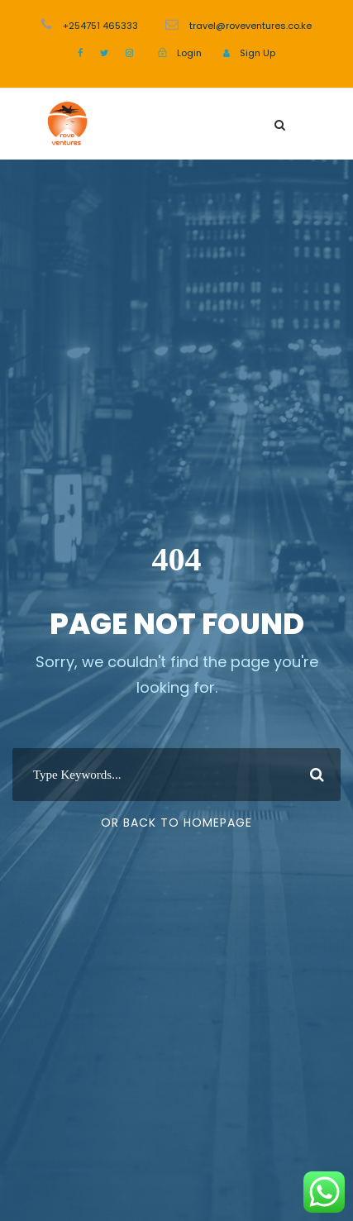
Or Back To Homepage (176, 822)
